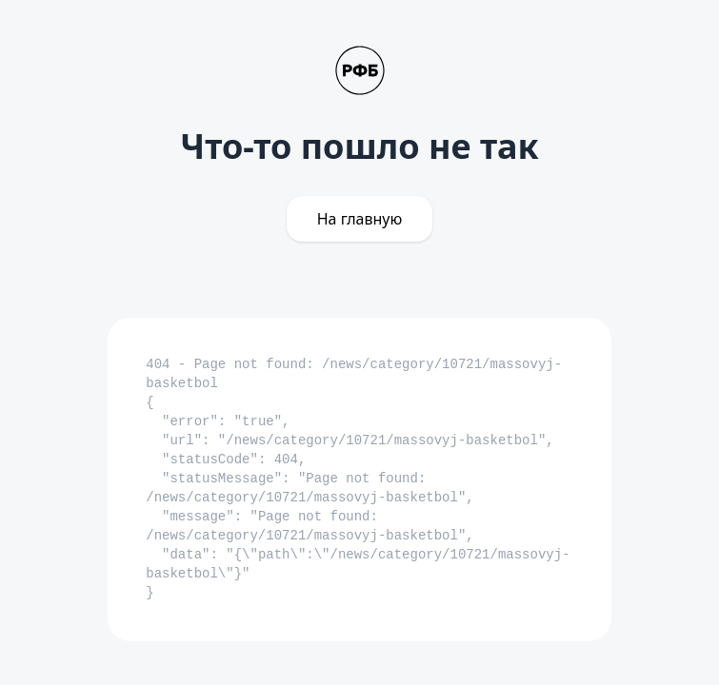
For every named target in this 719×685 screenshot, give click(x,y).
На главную (360, 218)
